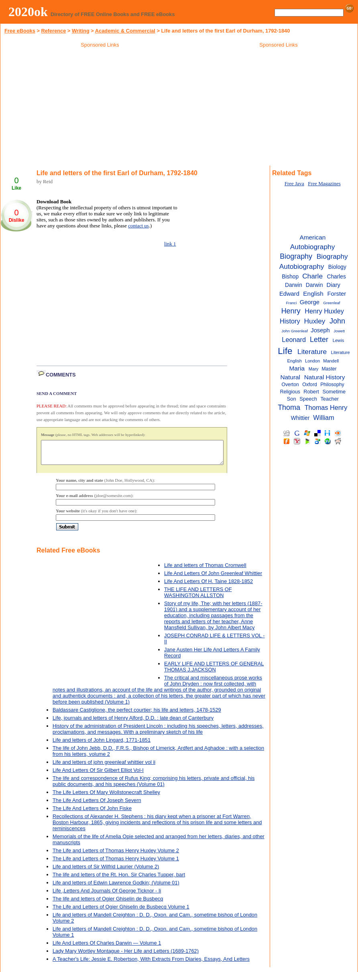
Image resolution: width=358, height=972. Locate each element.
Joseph (320, 330)
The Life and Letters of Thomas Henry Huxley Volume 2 (116, 855)
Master (328, 369)
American (312, 237)
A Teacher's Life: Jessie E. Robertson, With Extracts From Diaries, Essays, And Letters (151, 964)
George (309, 302)
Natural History (324, 377)
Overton (290, 384)
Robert (311, 392)
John (337, 321)
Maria (297, 368)
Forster (336, 294)
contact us (138, 226)
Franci (291, 303)
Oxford (309, 384)
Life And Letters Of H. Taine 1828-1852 (208, 586)
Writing (81, 31)
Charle (312, 276)
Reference (53, 31)
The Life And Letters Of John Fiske (92, 813)
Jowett (339, 331)
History (290, 321)
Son (291, 399)
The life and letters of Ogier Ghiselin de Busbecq (108, 903)
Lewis (338, 340)
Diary (333, 285)
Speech (308, 399)
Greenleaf (331, 303)
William (323, 417)
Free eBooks (19, 31)
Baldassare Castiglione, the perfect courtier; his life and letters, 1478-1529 (137, 715)
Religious (290, 392)
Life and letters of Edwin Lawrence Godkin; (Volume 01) (116, 887)
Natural (290, 377)
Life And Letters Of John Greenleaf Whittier (213, 578)
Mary (314, 368)
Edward (289, 294)
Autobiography (312, 247)
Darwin (314, 285)
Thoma (289, 407)
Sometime (334, 392)
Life (285, 351)
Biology (337, 267)
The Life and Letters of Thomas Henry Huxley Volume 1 (116, 863)
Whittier (300, 418)
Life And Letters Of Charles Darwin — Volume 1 (107, 948)
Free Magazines (324, 183)
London (312, 360)
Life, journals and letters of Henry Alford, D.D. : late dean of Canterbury (133, 723)
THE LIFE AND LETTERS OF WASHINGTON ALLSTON (198, 597)
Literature (312, 352)
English (313, 293)
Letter (319, 340)
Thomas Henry (326, 407)
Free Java (294, 183)
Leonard (294, 339)
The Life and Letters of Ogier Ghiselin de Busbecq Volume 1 (121, 912)
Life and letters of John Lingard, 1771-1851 (102, 745)
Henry (291, 311)
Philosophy (332, 384)
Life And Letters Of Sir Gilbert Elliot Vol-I (98, 775)
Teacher (329, 399)
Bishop (290, 277)
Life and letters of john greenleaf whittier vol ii (104, 767)
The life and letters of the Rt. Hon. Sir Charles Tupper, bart (119, 879)
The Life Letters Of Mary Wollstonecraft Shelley (106, 797)
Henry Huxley (324, 311)
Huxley (314, 321)
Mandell (331, 360)
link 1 (170, 244)
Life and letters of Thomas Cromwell (205, 570)
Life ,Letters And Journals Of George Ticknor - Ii (107, 895)
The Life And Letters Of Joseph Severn (97, 805)
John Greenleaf (294, 331)
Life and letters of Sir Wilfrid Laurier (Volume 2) (106, 871)
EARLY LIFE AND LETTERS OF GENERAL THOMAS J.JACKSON (214, 671)
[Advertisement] (100, 108)
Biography (296, 256)
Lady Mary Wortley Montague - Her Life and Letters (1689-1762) (126, 956)
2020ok (28, 11)
